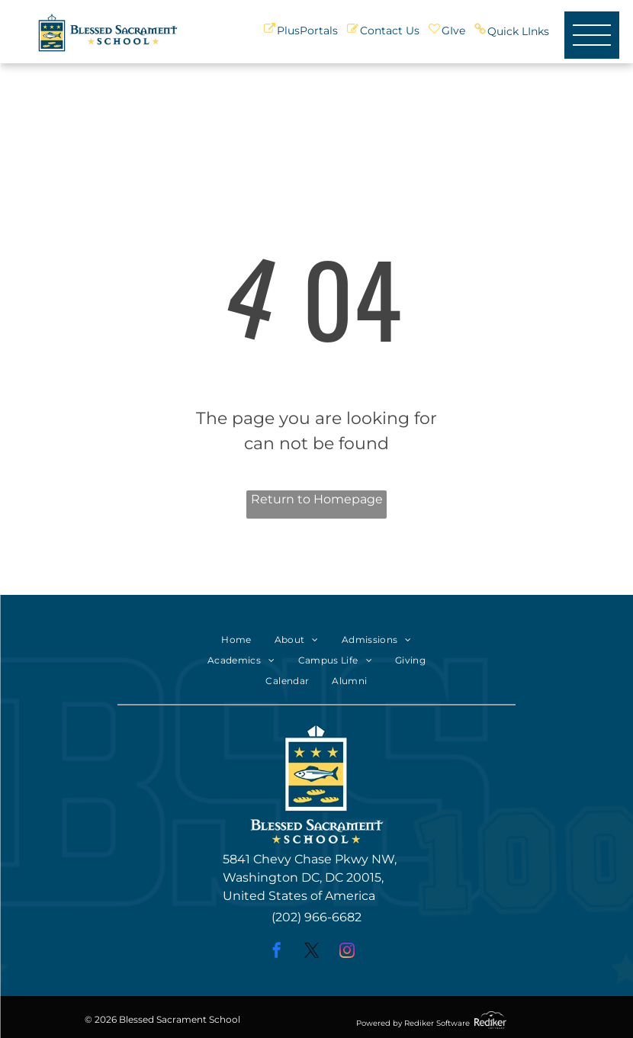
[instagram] (347, 952)
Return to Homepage (317, 499)
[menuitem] (236, 640)
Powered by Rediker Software (413, 1023)
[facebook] (276, 952)
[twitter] (311, 952)
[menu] (591, 35)
